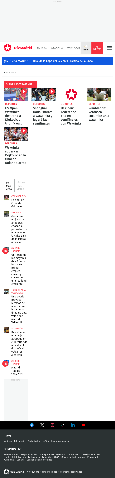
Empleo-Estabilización (15, 457)
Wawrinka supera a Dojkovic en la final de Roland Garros (16, 133)
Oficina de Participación (73, 457)
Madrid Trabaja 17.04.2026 (6, 362)
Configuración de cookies (39, 460)
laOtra (46, 441)
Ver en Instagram (52, 425)
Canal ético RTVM (50, 457)
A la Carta (57, 48)
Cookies (20, 460)
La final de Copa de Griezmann (6, 197)
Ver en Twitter (42, 425)
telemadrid (14, 472)
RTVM (7, 435)
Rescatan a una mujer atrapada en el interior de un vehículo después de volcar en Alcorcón (6, 330)
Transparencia (47, 454)
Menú (109, 48)
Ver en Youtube (83, 425)
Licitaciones (34, 457)
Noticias (42, 48)
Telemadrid (19, 441)
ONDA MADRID (18, 61)
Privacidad (92, 457)
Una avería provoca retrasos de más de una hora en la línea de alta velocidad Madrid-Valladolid (6, 291)
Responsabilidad (29, 454)
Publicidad (74, 454)
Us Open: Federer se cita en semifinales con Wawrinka (71, 94)
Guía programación (60, 441)
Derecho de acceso (91, 454)
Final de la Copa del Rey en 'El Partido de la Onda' (63, 61)
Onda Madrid (74, 48)
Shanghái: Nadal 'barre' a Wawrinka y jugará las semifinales (44, 94)
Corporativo (13, 449)
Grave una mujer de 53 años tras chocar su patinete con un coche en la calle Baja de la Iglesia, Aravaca (6, 214)
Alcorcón (17, 328)
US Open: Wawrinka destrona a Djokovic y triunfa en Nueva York (16, 94)
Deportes (11, 104)
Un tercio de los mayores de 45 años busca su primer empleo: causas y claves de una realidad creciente (6, 249)
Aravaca (16, 212)
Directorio (61, 454)
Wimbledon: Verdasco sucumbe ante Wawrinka (99, 94)
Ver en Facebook (32, 425)
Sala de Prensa (11, 454)
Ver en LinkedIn (73, 425)
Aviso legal (9, 460)
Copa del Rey (18, 196)
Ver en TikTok (63, 425)
